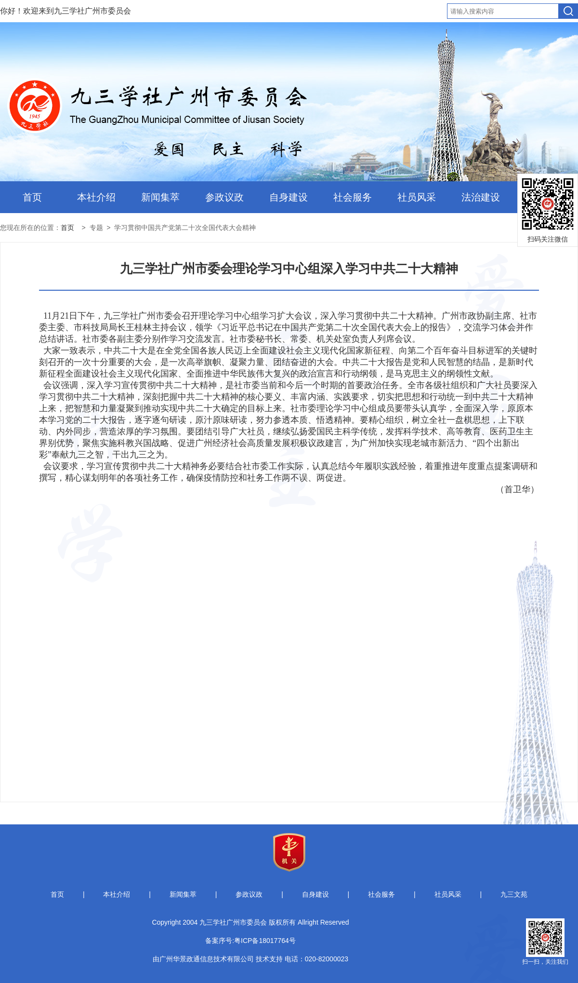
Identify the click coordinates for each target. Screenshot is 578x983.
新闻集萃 (160, 197)
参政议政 (224, 197)
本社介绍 (96, 197)
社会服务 (352, 197)
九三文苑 (513, 894)
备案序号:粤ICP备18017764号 (250, 940)
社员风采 (416, 197)
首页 (32, 197)
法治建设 (480, 197)
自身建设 (288, 197)
